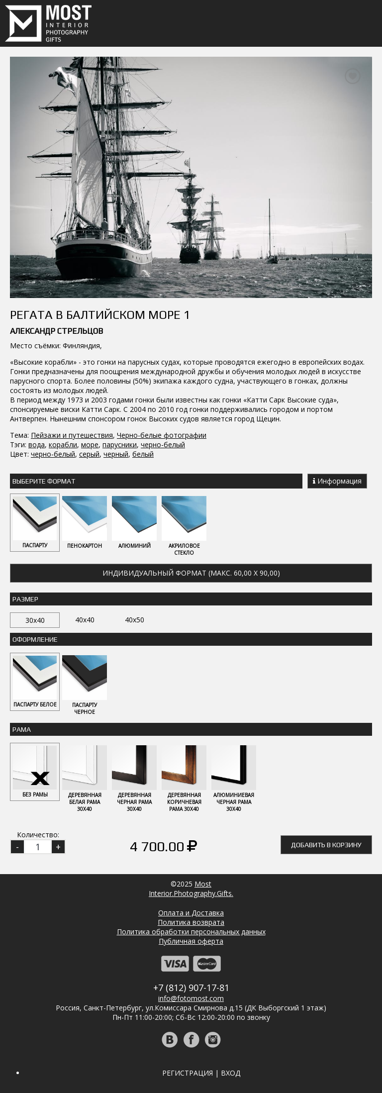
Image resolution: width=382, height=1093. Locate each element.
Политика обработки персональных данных (191, 931)
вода (36, 444)
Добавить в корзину (326, 845)
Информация (337, 481)
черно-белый (163, 444)
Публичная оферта (191, 941)
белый (143, 454)
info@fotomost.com (191, 998)
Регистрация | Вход (201, 1073)
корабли (63, 444)
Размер (25, 599)
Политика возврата (191, 922)
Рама (21, 729)
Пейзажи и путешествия (72, 435)
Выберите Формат (43, 481)
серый (89, 454)
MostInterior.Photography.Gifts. (191, 888)
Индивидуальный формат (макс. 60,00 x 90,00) (191, 573)
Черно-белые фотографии (161, 435)
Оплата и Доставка (191, 912)
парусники (119, 444)
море (89, 444)
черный (115, 454)
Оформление (35, 639)
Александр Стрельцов (56, 331)
